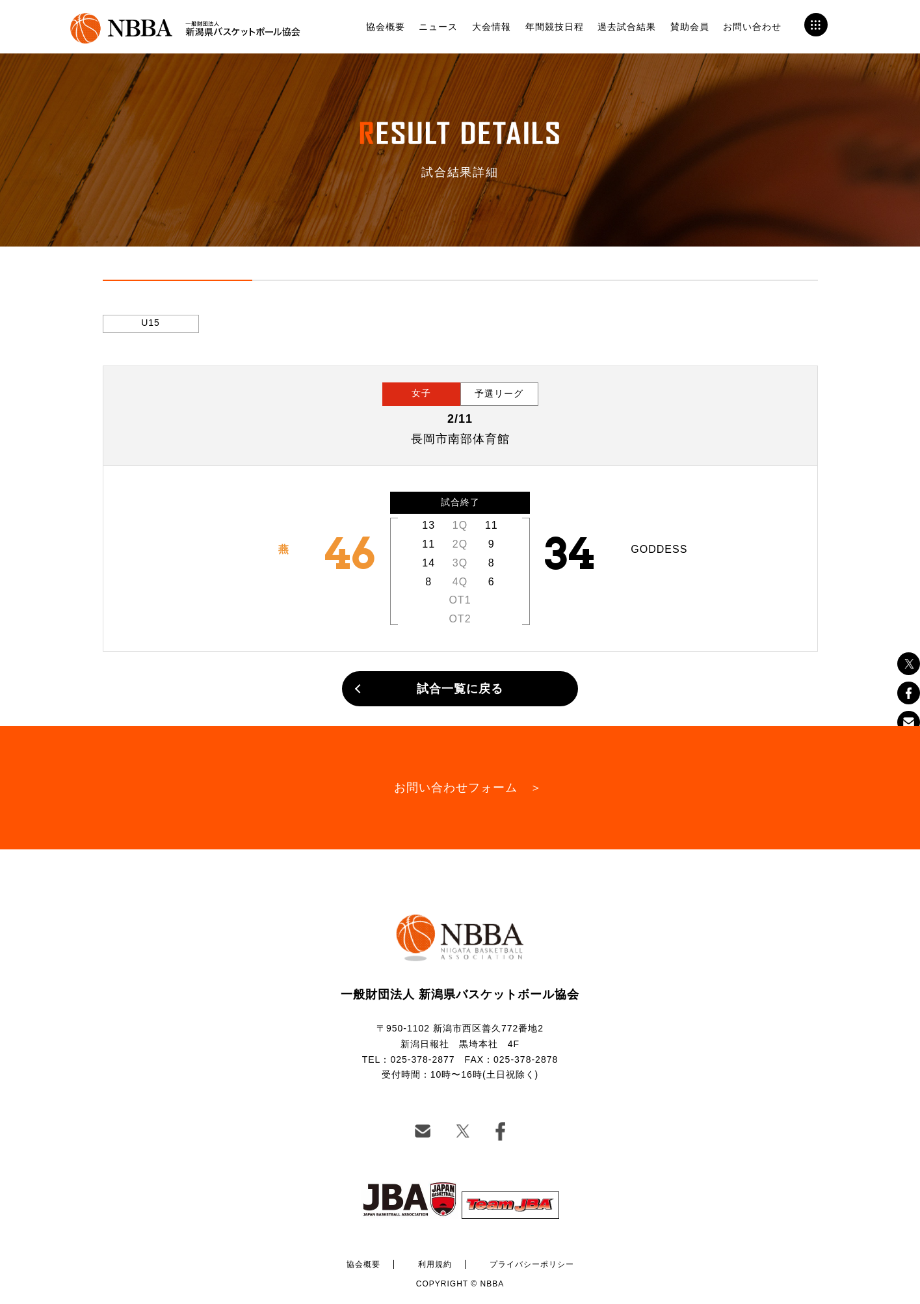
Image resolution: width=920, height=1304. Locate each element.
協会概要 (385, 26)
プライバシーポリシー (532, 1264)
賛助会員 (689, 26)
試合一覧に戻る (460, 688)
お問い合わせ (752, 26)
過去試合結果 (627, 26)
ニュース (438, 26)
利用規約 (435, 1264)
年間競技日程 (554, 26)
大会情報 (491, 26)
